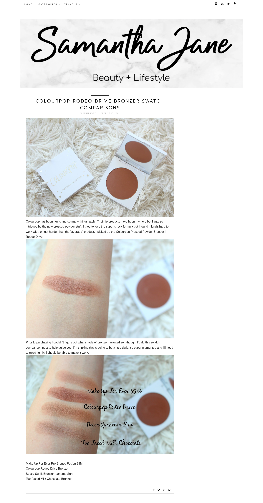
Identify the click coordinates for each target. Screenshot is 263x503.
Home (28, 4)
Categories (49, 4)
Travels (72, 4)
